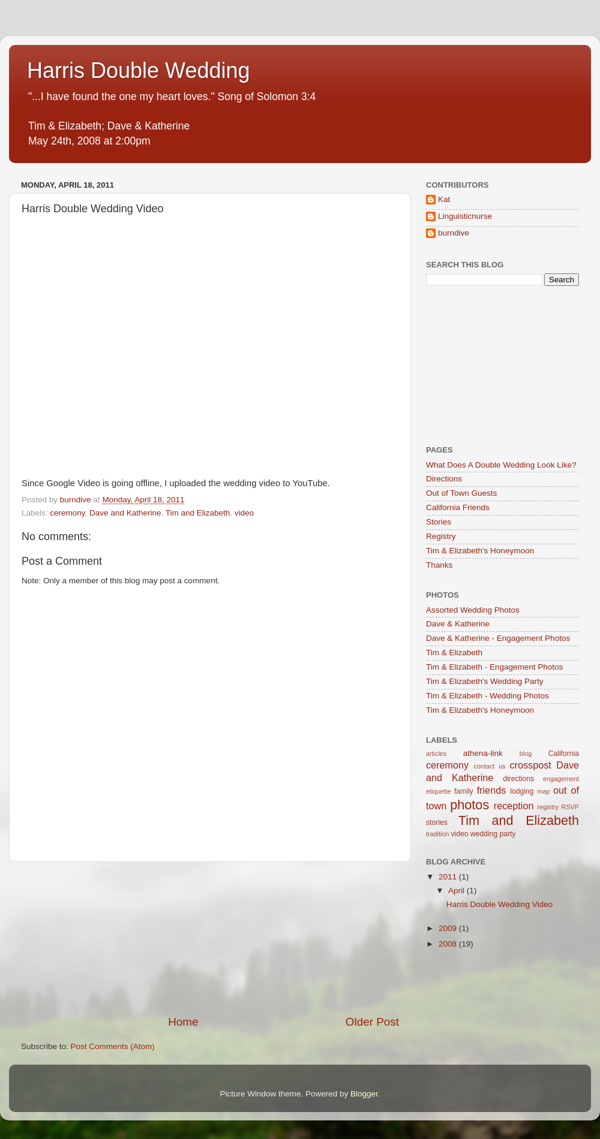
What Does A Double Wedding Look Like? (501, 464)
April (457, 890)
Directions (444, 478)
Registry (441, 536)
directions (518, 779)
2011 (449, 876)
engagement (561, 778)
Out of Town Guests (461, 493)
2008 (449, 943)
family (463, 791)
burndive (453, 232)
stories (437, 822)
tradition (437, 833)
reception (514, 805)
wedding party (493, 834)
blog (526, 753)
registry (548, 806)
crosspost (530, 765)
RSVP (570, 806)
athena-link (483, 753)
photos (469, 804)
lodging (521, 791)
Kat (444, 199)
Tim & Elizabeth (454, 652)
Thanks (439, 565)
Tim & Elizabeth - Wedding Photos (487, 695)
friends (491, 790)
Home (183, 1022)
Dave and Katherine (125, 512)
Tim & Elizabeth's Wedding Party (484, 681)
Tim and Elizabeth (198, 512)
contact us (489, 766)
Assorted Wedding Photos (473, 609)
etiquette (438, 791)
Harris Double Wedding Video (499, 904)
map (543, 791)
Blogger (364, 1093)
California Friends (458, 507)
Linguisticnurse (465, 216)
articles (436, 753)
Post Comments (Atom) (113, 1046)
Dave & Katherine (458, 623)
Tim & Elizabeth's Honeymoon (480, 550)
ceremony (67, 512)
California (563, 753)
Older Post (372, 1022)
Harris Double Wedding (138, 70)
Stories (438, 521)
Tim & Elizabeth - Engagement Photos (494, 666)
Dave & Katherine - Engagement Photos (498, 638)
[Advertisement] (210, 938)
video (244, 512)
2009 (449, 928)
